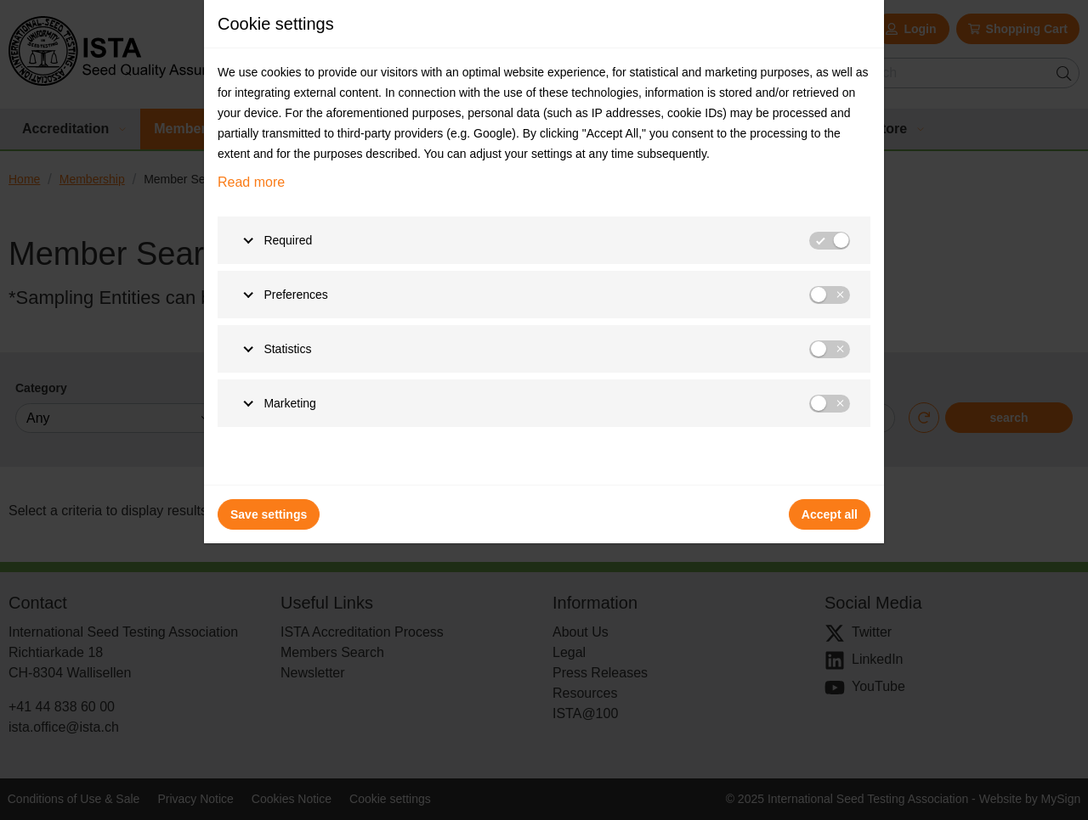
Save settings (268, 514)
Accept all (830, 514)
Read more (251, 182)
